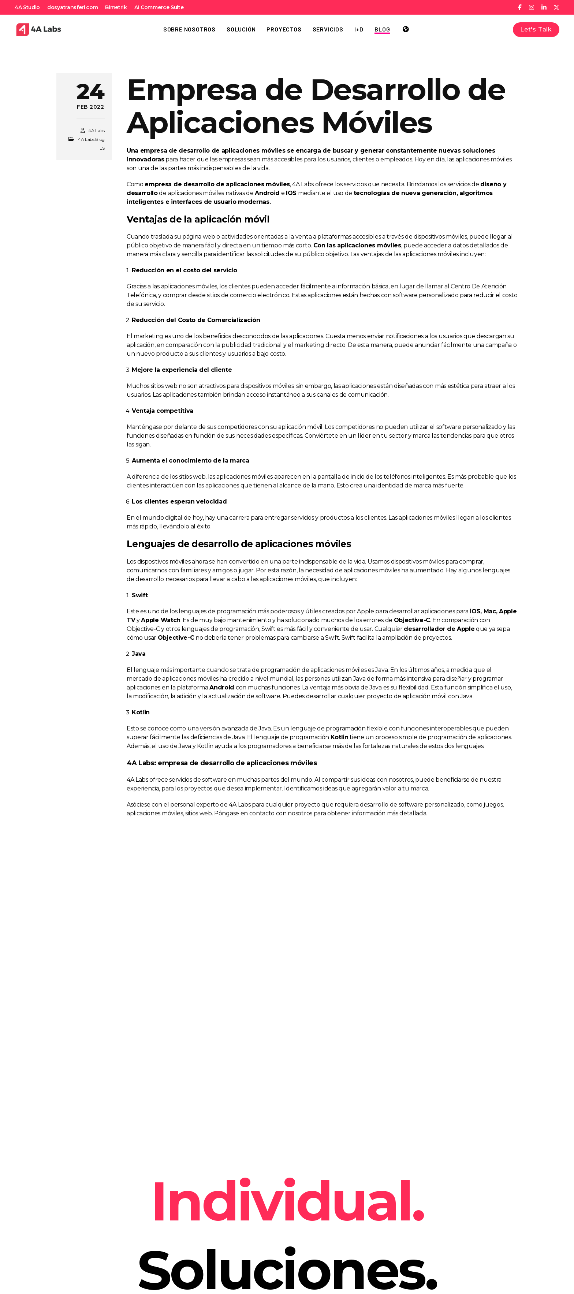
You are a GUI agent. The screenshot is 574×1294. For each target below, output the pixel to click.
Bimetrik (116, 7)
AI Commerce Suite (159, 7)
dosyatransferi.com (72, 7)
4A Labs (96, 130)
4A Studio (27, 7)
